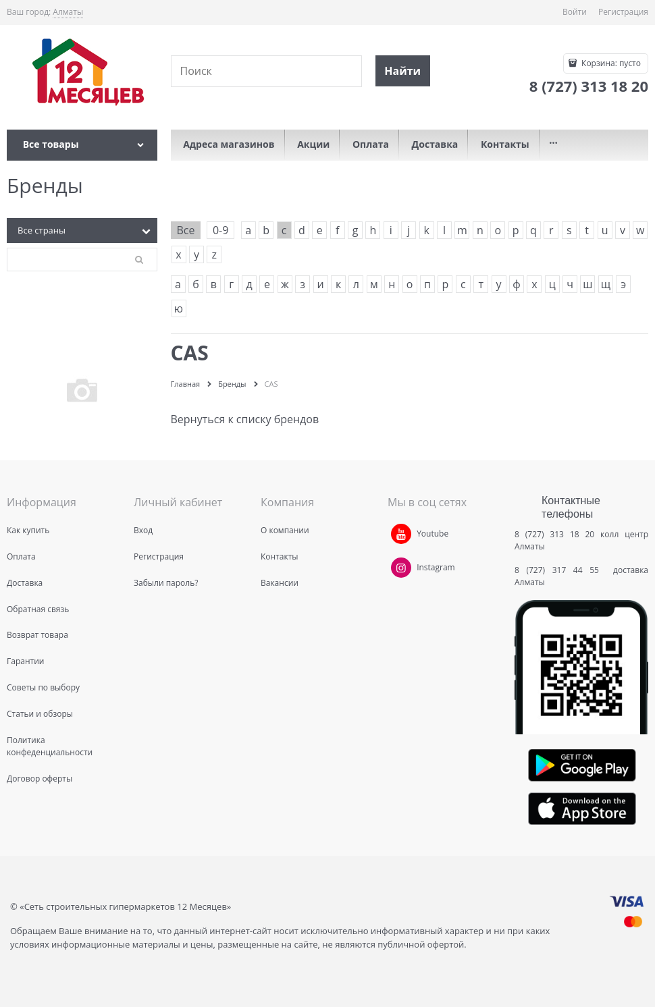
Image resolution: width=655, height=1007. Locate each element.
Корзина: (610, 63)
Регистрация (623, 12)
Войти (574, 12)
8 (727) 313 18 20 (554, 534)
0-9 (220, 230)
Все (186, 230)
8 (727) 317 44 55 (560, 570)
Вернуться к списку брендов (245, 419)
